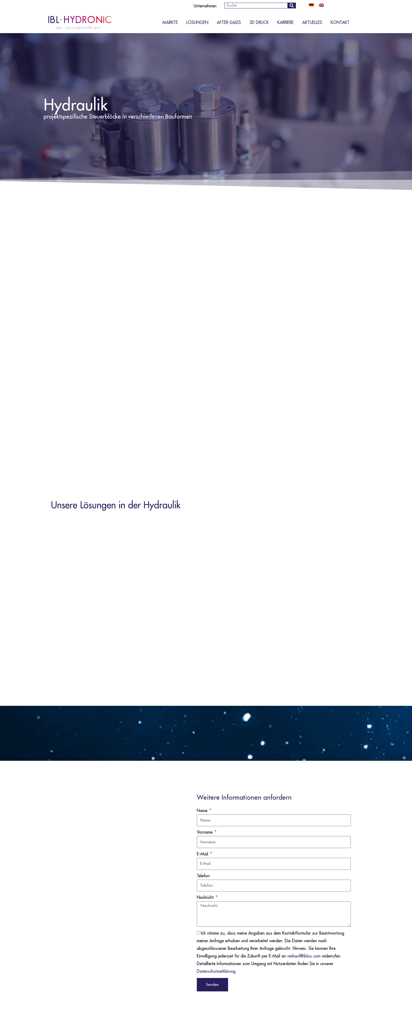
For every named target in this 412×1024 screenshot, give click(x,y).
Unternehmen (205, 6)
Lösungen (197, 23)
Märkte (170, 23)
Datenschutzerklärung (216, 971)
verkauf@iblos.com (304, 956)
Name (203, 811)
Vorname (205, 832)
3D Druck (259, 23)
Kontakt (340, 23)
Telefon (203, 876)
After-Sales (229, 23)
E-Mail (203, 854)
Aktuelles (312, 23)
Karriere (285, 23)
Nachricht (206, 897)
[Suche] (291, 5)
